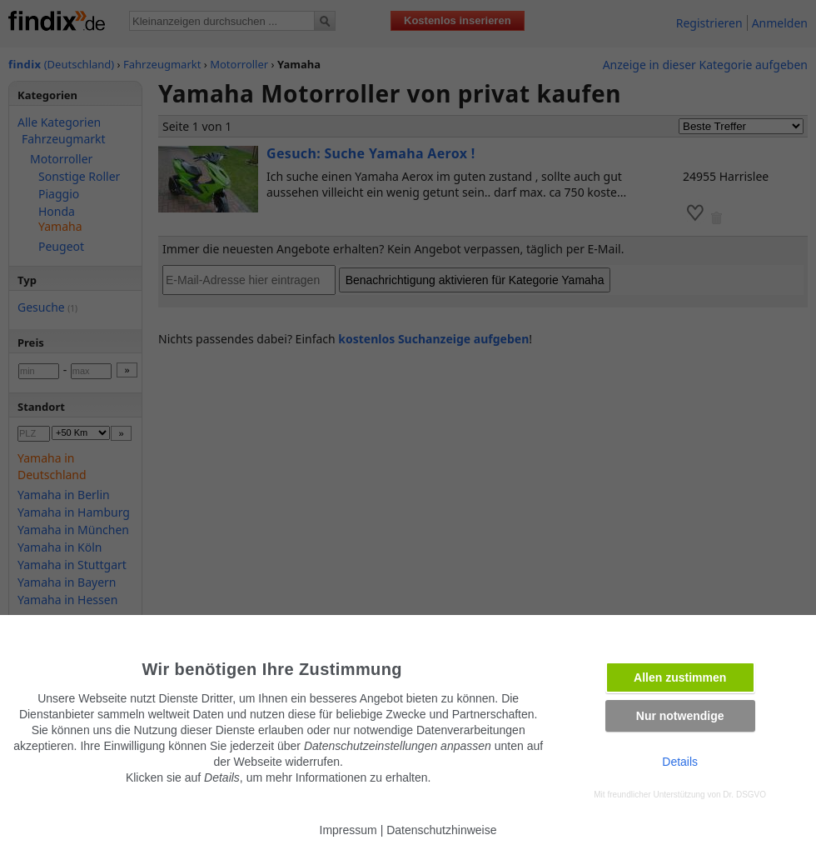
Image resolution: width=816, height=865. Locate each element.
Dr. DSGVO (744, 794)
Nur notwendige (680, 715)
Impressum (348, 830)
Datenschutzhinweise (441, 830)
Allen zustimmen (680, 677)
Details (680, 761)
